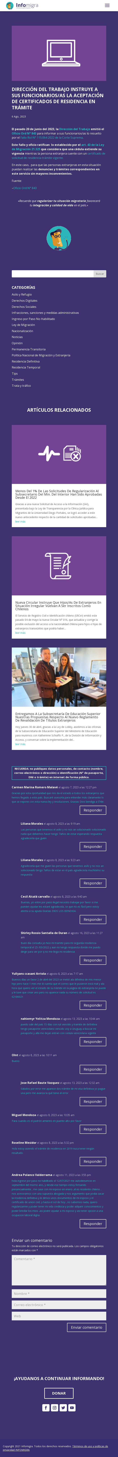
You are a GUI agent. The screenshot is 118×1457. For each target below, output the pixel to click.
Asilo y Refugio (22, 294)
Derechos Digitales (24, 301)
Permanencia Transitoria (29, 349)
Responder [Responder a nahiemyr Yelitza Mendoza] (93, 1041)
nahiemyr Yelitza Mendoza (40, 1019)
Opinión (17, 343)
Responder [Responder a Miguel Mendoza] (93, 1129)
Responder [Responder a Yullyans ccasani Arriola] (93, 1005)
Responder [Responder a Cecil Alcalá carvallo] (93, 919)
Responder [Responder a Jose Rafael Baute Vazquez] (93, 1101)
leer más (20, 521)
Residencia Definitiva (26, 361)
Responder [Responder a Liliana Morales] (93, 846)
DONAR (59, 1393)
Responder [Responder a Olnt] (93, 1069)
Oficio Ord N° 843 (25, 188)
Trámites (18, 380)
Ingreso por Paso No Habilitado (33, 319)
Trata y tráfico (21, 386)
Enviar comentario (86, 1327)
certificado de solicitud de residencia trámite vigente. (58, 155)
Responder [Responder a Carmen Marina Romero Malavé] (93, 810)
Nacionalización (22, 331)
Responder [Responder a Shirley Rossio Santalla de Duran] (93, 960)
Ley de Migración (23, 325)
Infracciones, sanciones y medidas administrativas (45, 313)
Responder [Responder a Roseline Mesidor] (93, 1161)
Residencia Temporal (26, 367)
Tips (15, 374)
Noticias (17, 337)
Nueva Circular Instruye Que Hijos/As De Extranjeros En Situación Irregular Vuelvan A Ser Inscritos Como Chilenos (58, 605)
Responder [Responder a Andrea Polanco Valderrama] (93, 1223)
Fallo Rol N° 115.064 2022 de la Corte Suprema (51, 138)
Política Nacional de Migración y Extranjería (41, 355)
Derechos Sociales (24, 307)
